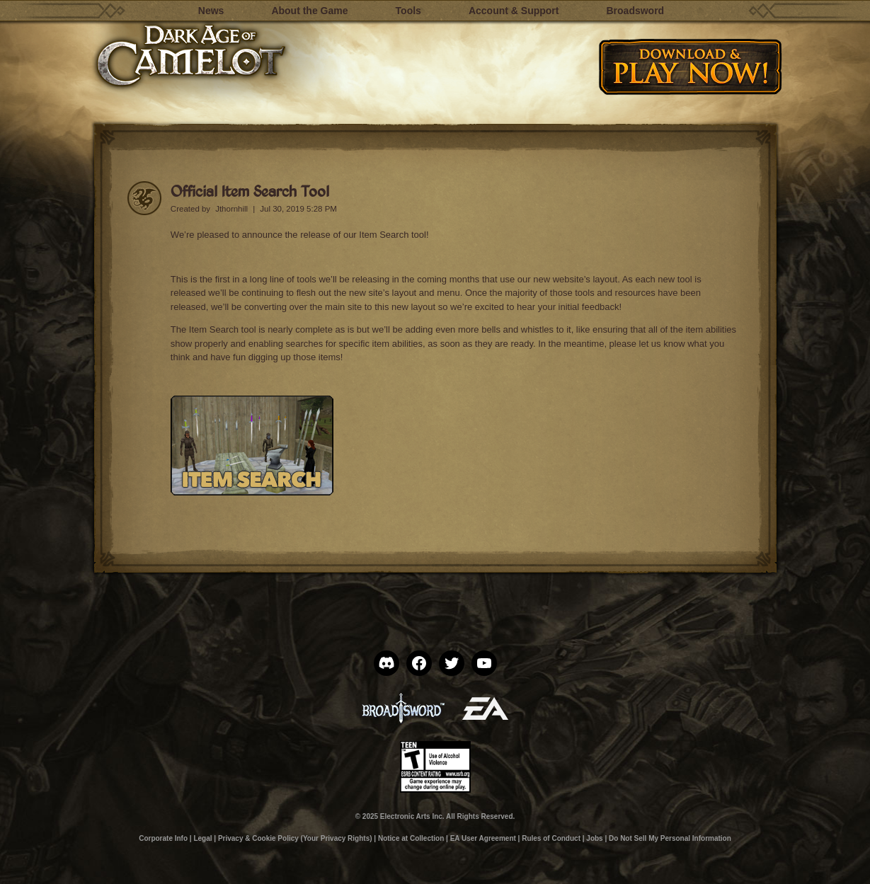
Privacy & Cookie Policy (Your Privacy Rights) (295, 838)
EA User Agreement (483, 838)
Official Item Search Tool (250, 190)
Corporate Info (163, 838)
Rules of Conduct (551, 838)
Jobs (594, 838)
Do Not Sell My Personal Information (670, 838)
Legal (202, 838)
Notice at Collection (411, 838)
